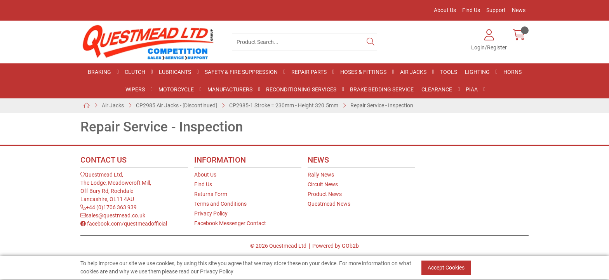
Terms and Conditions (220, 204)
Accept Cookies (446, 267)
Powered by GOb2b (335, 246)
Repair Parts (309, 72)
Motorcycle (176, 89)
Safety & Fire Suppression (241, 72)
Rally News (321, 175)
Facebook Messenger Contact (230, 223)
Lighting (477, 72)
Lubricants (175, 72)
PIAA (472, 89)
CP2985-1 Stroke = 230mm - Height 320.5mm (283, 105)
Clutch (135, 72)
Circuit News (323, 184)
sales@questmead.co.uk (112, 215)
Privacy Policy (211, 213)
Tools (448, 72)
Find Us (471, 10)
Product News (325, 194)
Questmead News (329, 204)
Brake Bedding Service (382, 89)
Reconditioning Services (301, 89)
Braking (99, 72)
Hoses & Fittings (363, 72)
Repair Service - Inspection (381, 105)
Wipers (135, 89)
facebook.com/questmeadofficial (123, 223)
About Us (445, 10)
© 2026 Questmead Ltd (278, 246)
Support (496, 10)
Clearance (436, 89)
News (518, 10)
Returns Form (210, 194)
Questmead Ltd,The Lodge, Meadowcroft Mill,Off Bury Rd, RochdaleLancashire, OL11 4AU (115, 187)
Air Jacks (413, 72)
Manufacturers (229, 89)
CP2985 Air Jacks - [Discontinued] (176, 105)
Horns (512, 72)
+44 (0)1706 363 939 (108, 207)
